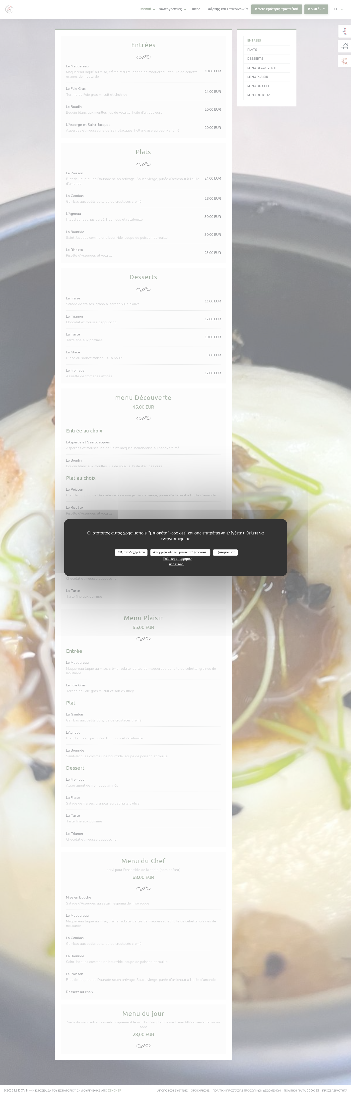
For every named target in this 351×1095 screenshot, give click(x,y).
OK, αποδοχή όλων (131, 552)
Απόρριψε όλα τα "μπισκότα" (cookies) (180, 552)
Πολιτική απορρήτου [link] (177, 559)
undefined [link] (176, 564)
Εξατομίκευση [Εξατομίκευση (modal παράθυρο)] (225, 552)
